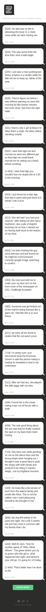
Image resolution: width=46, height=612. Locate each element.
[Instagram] (23, 601)
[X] (27, 601)
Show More (23, 587)
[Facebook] (19, 601)
